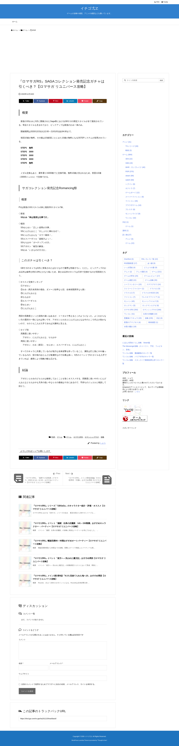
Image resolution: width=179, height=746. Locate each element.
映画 (128, 150)
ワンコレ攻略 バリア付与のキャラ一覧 (138, 357)
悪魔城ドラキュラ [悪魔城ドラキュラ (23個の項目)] (133, 318)
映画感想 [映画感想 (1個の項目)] (153, 322)
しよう (103, 443)
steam (129, 176)
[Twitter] (26, 101)
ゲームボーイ (132, 193)
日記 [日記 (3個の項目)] (159, 318)
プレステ (130, 209)
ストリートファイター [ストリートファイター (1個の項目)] (134, 289)
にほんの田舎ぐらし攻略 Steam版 (136, 343)
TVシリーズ (131, 146)
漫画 (125, 231)
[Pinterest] (56, 101)
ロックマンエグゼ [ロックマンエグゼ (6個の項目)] (150, 305)
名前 (21, 663)
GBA (129, 163)
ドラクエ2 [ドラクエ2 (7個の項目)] (129, 293)
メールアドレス (56, 663)
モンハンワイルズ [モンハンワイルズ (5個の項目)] (150, 301)
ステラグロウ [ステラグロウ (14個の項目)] (154, 284)
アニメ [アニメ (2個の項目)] (128, 272)
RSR (34, 30)
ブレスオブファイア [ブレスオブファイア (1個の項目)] (150, 297)
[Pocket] (85, 101)
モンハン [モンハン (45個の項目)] (129, 301)
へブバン (130, 184)
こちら (137, 392)
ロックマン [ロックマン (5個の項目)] (129, 305)
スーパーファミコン (134, 197)
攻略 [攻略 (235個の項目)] (149, 318)
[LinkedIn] (70, 101)
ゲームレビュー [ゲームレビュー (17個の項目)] (152, 276)
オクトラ (130, 188)
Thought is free (102, 740)
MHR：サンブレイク (135, 167)
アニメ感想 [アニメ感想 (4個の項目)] (141, 272)
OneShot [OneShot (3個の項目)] (129, 259)
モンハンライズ (132, 214)
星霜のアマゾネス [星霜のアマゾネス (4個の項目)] (132, 322)
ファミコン (131, 201)
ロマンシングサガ (92, 437)
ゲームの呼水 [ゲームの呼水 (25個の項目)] (131, 276)
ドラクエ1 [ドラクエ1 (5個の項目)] (155, 289)
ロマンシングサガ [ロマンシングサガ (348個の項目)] (152, 310)
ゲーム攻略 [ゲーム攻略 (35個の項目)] (151, 280)
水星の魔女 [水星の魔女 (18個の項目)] (130, 327)
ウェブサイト (24, 674)
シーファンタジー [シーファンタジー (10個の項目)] (133, 284)
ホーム (15, 30)
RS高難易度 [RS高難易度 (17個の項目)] (130, 263)
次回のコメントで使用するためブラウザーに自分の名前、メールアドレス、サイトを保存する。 (58, 684)
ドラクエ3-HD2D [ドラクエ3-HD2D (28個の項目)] (150, 293)
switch (129, 180)
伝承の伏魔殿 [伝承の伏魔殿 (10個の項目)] (150, 314)
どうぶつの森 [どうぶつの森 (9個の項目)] (150, 267)
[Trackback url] (63, 718)
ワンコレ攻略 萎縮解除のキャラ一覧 (137, 353)
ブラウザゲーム (133, 205)
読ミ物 (126, 235)
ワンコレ (130, 218)
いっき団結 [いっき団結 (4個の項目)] (129, 267)
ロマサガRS (78, 437)
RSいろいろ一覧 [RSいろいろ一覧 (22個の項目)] (149, 259)
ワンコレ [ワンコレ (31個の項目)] (129, 314)
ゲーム (25, 30)
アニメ (126, 142)
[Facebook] (41, 101)
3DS (128, 159)
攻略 (102, 437)
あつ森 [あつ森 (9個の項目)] (151, 263)
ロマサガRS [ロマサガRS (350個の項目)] (131, 310)
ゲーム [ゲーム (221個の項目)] (157, 272)
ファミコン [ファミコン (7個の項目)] (129, 297)
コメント (22, 640)
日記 (125, 222)
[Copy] (99, 101)
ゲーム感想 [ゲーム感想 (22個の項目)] (130, 280)
